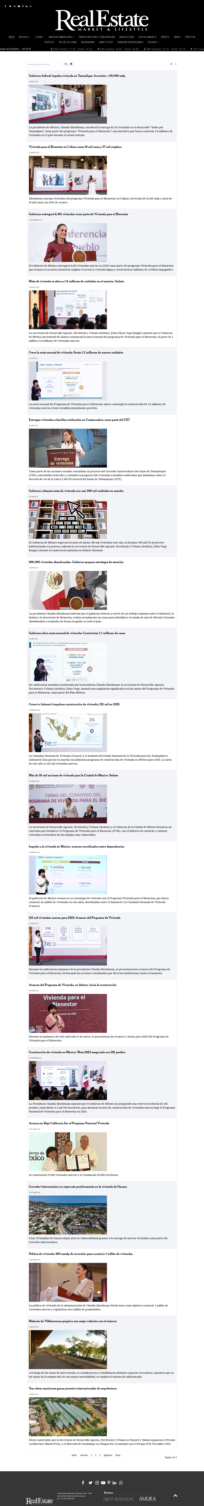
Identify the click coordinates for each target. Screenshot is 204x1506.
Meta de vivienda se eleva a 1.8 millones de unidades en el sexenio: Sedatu (76, 275)
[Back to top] (175, 1490)
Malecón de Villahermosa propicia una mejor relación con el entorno (73, 1315)
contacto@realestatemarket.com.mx (71, 1490)
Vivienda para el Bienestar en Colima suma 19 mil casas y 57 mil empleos (75, 141)
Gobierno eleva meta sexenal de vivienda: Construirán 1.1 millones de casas (77, 627)
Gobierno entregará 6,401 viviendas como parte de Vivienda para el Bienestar (78, 208)
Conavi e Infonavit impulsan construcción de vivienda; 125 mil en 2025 (74, 698)
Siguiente (108, 1450)
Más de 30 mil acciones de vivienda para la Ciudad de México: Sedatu (73, 769)
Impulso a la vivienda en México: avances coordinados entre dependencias (76, 840)
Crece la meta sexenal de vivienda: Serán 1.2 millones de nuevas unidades (76, 346)
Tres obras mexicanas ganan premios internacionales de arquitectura (73, 1382)
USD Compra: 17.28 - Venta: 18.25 (71, 43)
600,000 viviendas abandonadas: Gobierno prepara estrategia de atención (76, 556)
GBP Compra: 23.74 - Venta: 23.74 (164, 43)
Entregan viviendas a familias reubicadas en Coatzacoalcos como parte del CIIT (79, 414)
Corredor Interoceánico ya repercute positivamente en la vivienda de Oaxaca (78, 1181)
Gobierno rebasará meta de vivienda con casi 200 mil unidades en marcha (76, 485)
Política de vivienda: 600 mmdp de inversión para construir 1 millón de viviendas (81, 1248)
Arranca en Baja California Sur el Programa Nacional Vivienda (69, 1117)
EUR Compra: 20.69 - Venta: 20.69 (118, 43)
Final (118, 1450)
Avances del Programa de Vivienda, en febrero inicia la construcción (72, 979)
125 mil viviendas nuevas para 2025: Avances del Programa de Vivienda (74, 912)
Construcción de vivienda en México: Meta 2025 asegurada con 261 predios (77, 1046)
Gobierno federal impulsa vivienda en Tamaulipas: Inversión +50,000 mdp (77, 70)
